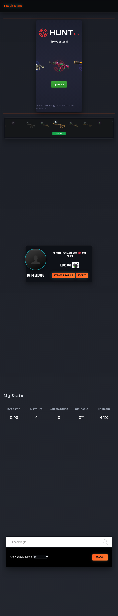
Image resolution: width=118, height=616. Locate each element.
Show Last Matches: (21, 556)
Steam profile (63, 275)
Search (100, 557)
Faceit (81, 275)
